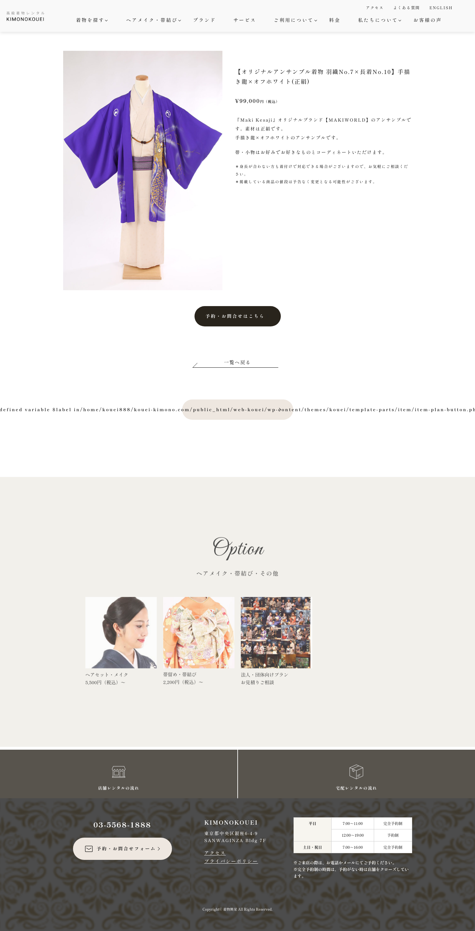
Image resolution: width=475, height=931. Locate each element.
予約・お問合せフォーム (120, 849)
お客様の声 (427, 20)
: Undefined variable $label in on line (237, 409)
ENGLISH (441, 7)
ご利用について (294, 20)
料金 (334, 20)
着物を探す (91, 20)
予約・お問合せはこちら (235, 316)
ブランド (204, 20)
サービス (244, 20)
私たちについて (378, 20)
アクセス (375, 7)
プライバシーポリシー (231, 861)
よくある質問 (406, 7)
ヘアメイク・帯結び (152, 20)
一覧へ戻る (237, 362)
